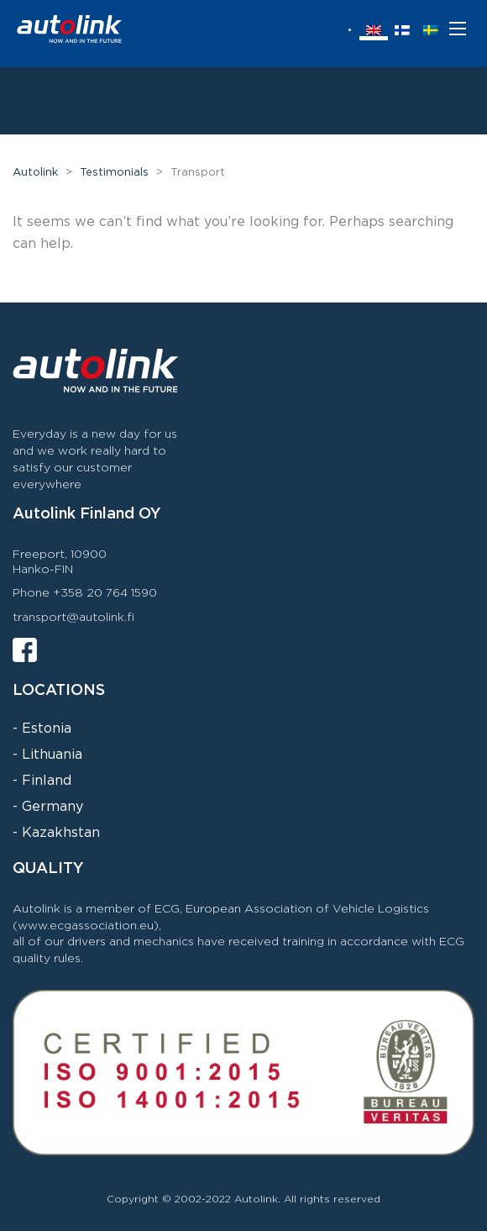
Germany (52, 807)
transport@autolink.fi (73, 618)
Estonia (46, 729)
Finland (46, 781)
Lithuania (52, 755)
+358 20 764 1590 (105, 593)
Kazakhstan (61, 833)
